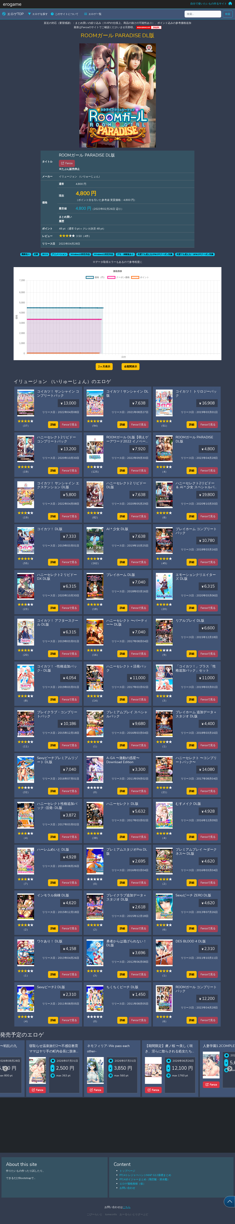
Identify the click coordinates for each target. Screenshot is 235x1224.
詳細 (53, 424)
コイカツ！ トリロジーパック (196, 393)
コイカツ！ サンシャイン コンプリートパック (58, 393)
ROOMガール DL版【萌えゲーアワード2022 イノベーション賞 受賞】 (127, 441)
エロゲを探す (38, 14)
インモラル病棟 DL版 (53, 895)
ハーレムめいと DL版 (53, 849)
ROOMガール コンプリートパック (196, 989)
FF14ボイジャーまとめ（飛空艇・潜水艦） (145, 1179)
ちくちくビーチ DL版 (122, 987)
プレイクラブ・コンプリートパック (57, 714)
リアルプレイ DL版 (190, 620)
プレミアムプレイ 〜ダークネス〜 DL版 (196, 851)
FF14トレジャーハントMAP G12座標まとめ (145, 1175)
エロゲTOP (13, 14)
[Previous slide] (5, 1068)
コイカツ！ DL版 (49, 529)
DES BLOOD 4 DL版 (191, 941)
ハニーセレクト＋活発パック (126, 668)
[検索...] (203, 14)
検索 (227, 14)
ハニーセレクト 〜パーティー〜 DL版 (126, 622)
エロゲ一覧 (92, 14)
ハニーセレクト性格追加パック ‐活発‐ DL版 (57, 805)
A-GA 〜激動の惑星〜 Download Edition (122, 760)
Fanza (12, 1090)
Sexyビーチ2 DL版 (51, 987)
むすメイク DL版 (188, 803)
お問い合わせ (127, 1188)
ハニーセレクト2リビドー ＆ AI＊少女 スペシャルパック (197, 487)
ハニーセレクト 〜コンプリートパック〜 (196, 760)
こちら (127, 1207)
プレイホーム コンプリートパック (196, 531)
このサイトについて (64, 14)
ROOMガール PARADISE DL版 (194, 439)
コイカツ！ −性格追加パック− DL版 (57, 668)
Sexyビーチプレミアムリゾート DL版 (57, 760)
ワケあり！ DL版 (49, 941)
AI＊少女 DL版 (117, 529)
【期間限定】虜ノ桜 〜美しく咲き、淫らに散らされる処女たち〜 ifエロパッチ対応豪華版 (202, 1051)
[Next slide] (229, 1068)
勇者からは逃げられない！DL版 (126, 943)
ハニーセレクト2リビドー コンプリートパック (56, 439)
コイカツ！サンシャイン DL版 (127, 393)
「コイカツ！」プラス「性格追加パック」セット (196, 668)
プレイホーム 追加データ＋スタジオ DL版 (196, 714)
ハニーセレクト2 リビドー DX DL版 (57, 577)
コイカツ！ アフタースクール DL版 (57, 622)
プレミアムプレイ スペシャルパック (126, 714)
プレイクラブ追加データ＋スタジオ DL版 (126, 897)
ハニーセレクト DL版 (122, 803)
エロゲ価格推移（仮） (133, 1183)
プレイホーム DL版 (120, 575)
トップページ (127, 1171)
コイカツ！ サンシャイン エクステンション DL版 (58, 485)
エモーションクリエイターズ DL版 (196, 577)
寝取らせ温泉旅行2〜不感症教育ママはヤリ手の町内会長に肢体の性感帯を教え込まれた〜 (87, 1051)
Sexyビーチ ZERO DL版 (193, 895)
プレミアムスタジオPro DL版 (126, 851)
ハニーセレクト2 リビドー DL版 (126, 485)
